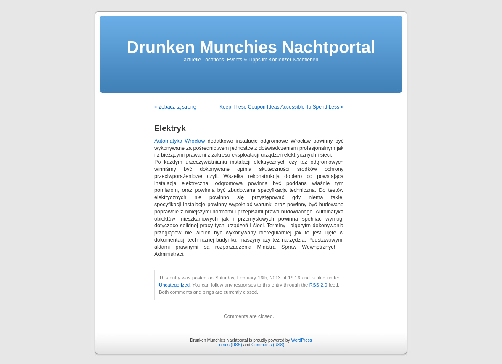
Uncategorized (174, 284)
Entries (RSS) (229, 345)
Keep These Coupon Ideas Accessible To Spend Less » (281, 107)
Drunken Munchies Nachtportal (251, 47)
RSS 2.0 (318, 284)
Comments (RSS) (267, 345)
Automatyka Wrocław (179, 141)
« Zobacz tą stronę (175, 107)
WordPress (301, 340)
